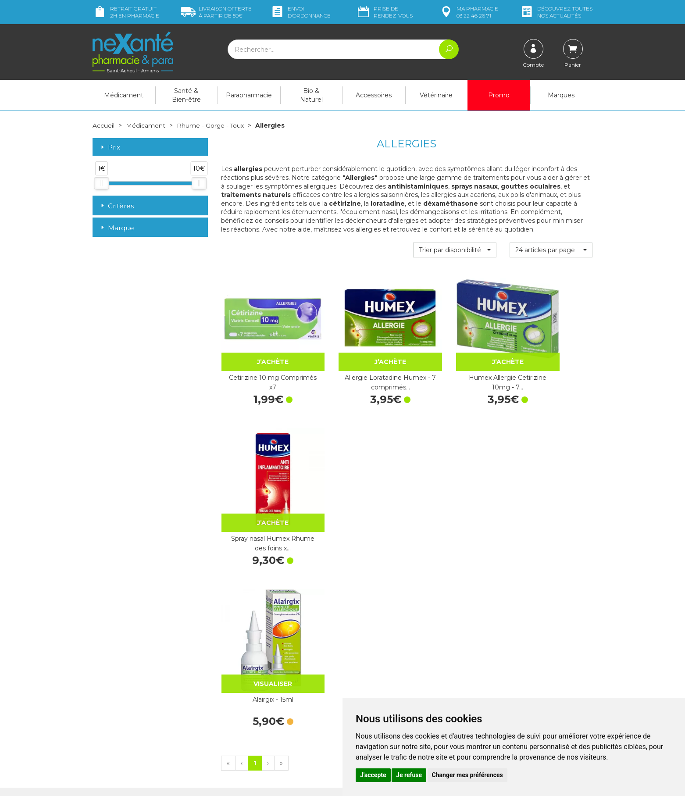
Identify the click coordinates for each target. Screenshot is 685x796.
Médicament (123, 95)
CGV (355, 695)
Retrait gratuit (126, 12)
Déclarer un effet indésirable (389, 687)
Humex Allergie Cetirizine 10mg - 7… (454, 361)
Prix (109, 147)
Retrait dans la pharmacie (514, 614)
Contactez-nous (372, 671)
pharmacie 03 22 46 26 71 (468, 12)
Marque (116, 227)
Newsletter (237, 686)
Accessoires (374, 95)
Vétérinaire (436, 95)
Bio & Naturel (311, 95)
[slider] (101, 183)
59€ (216, 12)
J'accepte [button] (373, 774)
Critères (116, 205)
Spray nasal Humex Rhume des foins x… (551, 361)
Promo (499, 95)
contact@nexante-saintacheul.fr (139, 707)
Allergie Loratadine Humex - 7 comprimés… (358, 361)
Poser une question (120, 721)
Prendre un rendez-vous (383, 678)
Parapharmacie (249, 95)
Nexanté (238, 783)
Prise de (384, 12)
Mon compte (111, 729)
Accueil (103, 125)
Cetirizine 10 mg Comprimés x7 (262, 361)
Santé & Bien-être (186, 95)
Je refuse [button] (409, 774)
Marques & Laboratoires (255, 678)
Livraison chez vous (505, 621)
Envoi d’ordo (300, 12)
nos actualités (556, 12)
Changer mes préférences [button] (467, 774)
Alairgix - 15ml (262, 496)
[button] (454, 250)
